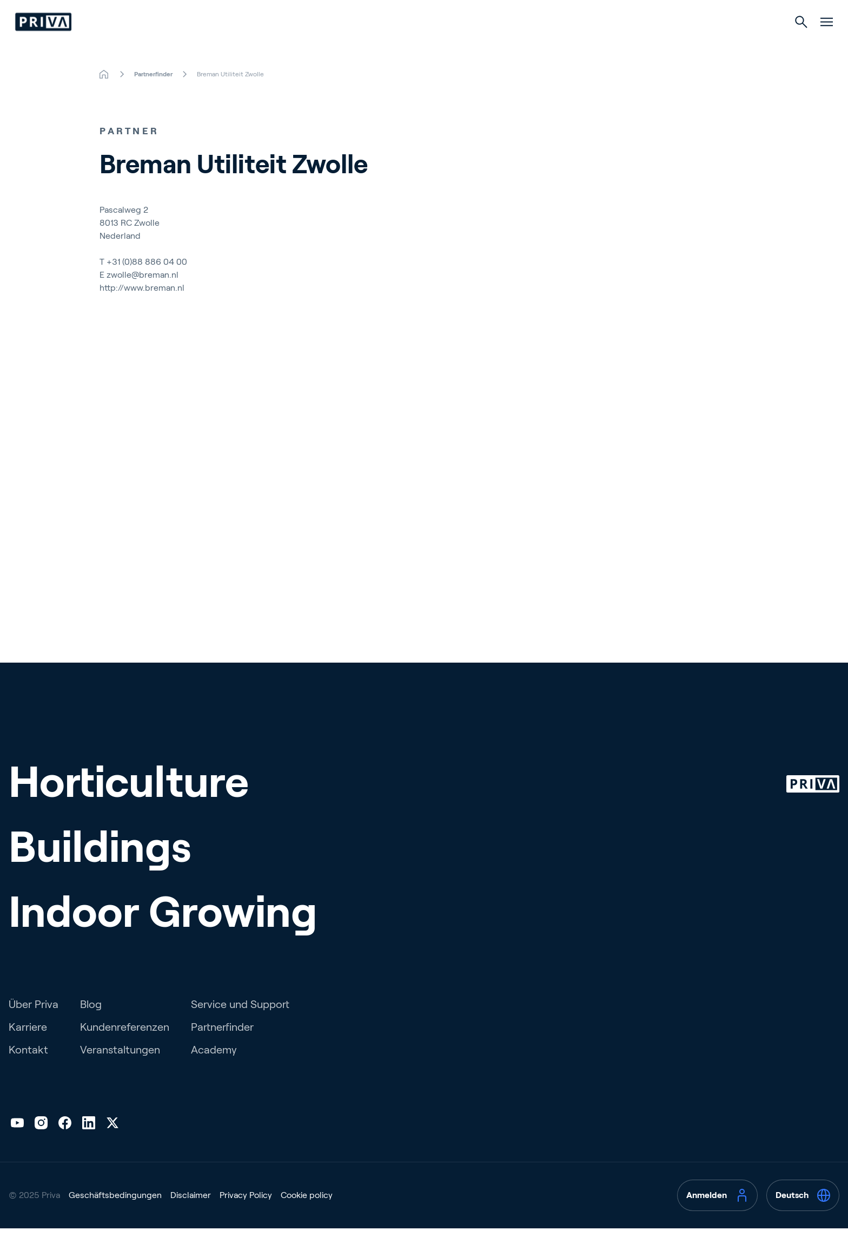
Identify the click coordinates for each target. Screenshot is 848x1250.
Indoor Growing (511, 44)
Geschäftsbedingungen (115, 1216)
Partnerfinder (222, 1049)
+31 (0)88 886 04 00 (147, 283)
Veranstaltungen (120, 1071)
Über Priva (33, 1026)
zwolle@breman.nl (142, 296)
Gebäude (420, 44)
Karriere (28, 1049)
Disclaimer (190, 1216)
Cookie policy (307, 1216)
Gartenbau (338, 44)
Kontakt (28, 1071)
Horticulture (129, 803)
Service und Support (240, 1026)
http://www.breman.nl (142, 309)
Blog (91, 1026)
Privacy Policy (246, 1216)
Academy (214, 1071)
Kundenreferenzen (124, 1049)
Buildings (100, 868)
